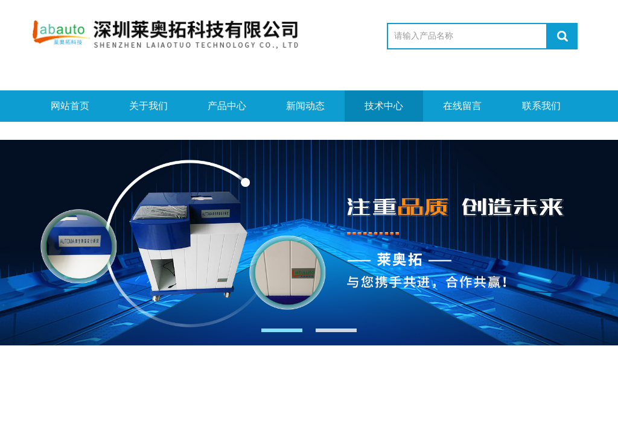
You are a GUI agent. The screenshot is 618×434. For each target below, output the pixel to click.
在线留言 (462, 106)
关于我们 (148, 106)
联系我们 (541, 106)
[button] (281, 331)
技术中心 (384, 106)
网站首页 (70, 106)
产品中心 (227, 106)
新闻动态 (305, 106)
